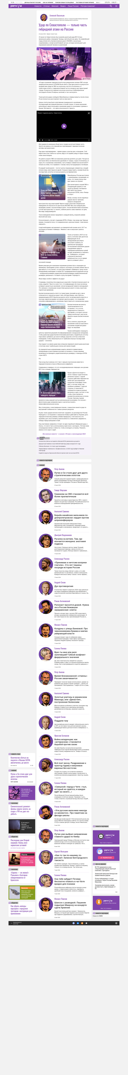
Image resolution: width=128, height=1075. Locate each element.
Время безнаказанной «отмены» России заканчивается (70, 748)
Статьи (47, 6)
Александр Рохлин (61, 582)
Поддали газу (61, 792)
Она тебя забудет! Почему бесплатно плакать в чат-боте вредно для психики (69, 1024)
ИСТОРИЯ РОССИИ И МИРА (18, 990)
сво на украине (101, 1007)
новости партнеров (45, 460)
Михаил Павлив (60, 672)
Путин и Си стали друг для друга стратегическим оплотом (21, 919)
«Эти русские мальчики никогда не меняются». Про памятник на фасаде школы (70, 931)
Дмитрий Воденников (63, 558)
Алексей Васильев (57, 15)
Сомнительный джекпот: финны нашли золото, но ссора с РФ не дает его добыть (21, 953)
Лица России (73, 6)
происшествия (46, 175)
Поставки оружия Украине (85, 2)
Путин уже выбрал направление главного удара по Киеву (70, 954)
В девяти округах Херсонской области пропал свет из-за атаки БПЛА (59, 453)
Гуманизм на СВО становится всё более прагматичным (71, 495)
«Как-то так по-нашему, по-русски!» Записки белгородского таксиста (71, 976)
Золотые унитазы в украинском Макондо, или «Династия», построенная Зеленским (70, 771)
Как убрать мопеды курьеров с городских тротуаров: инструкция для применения (21, 1052)
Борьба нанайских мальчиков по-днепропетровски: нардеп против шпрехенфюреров (71, 517)
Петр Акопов (59, 469)
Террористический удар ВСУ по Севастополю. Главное (50, 254)
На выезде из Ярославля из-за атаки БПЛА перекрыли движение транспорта (26, 935)
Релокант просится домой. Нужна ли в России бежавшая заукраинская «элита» (71, 655)
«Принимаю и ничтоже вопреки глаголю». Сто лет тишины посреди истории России (70, 589)
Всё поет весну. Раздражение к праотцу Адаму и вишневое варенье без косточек (70, 860)
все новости (14, 908)
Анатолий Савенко (61, 511)
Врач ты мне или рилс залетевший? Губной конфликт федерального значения (70, 702)
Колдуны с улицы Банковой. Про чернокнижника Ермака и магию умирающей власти (71, 678)
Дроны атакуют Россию (33, 2)
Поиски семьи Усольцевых (64, 2)
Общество (24, 997)
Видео (63, 6)
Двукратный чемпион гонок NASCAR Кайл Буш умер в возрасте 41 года (59, 443)
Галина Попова (60, 696)
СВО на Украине (48, 2)
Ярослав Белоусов (61, 830)
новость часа (15, 897)
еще (116, 1034)
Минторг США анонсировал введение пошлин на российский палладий (27, 1037)
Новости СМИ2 (98, 1058)
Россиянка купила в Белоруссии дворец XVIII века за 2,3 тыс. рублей (27, 1002)
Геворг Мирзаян (60, 490)
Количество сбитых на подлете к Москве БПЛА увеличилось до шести (20, 902)
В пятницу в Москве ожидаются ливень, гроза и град (26, 968)
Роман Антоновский (62, 648)
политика (14, 946)
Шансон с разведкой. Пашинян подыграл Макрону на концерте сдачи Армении (70, 1047)
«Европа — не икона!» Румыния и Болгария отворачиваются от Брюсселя (20, 1019)
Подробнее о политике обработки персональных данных (89, 1065)
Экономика (24, 1030)
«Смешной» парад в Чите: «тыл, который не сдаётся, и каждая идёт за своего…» (70, 884)
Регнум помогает (88, 6)
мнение (13, 913)
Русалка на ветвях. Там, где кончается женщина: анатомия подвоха (70, 565)
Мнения (55, 6)
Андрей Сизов (60, 606)
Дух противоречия (63, 610)
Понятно (112, 1065)
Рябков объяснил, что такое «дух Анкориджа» (52, 446)
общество (14, 979)
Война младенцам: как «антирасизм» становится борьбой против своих (67, 837)
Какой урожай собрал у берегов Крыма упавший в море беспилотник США (51, 324)
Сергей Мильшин (61, 970)
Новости (37, 6)
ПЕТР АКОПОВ (14, 924)
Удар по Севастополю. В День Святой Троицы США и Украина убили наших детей (51, 194)
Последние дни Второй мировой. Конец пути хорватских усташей (20, 985)
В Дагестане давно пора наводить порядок (50, 393)
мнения (41, 465)
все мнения (30, 924)
